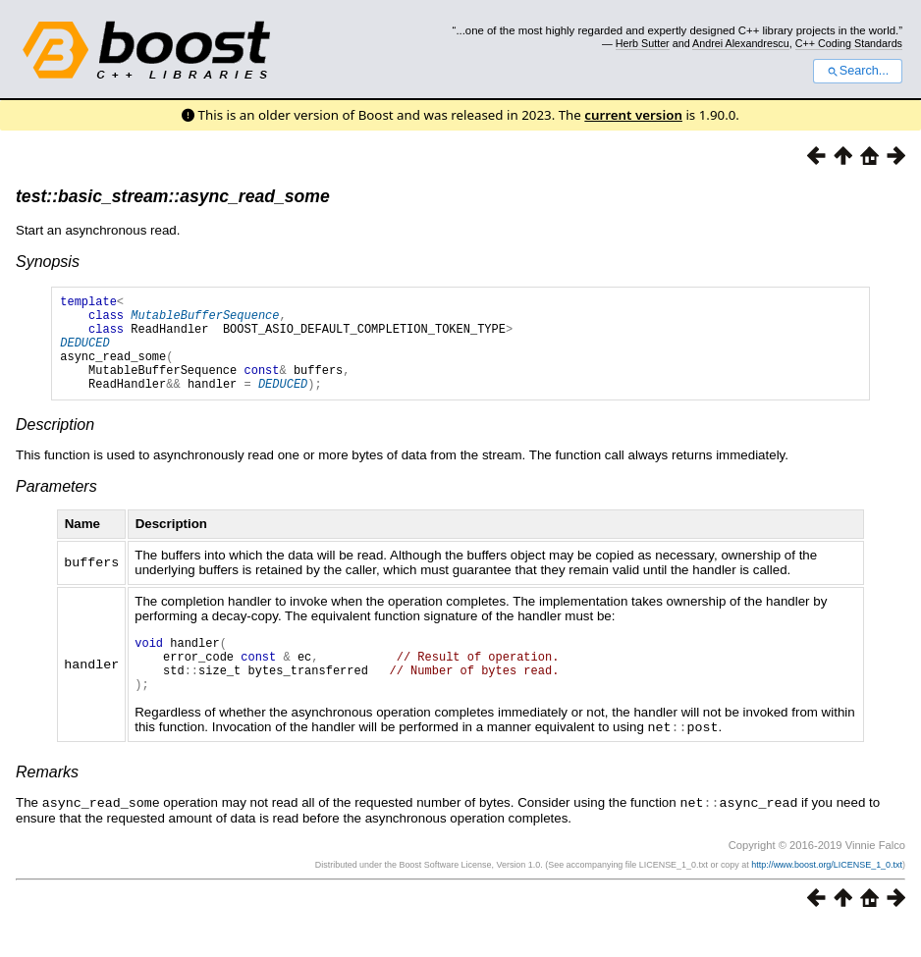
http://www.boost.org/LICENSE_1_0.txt (826, 895)
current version (633, 115)
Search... (858, 71)
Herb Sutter (643, 43)
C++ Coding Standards (848, 43)
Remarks (47, 803)
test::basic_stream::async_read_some (173, 196)
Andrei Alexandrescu (740, 43)
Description (55, 445)
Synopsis (48, 261)
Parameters (56, 507)
